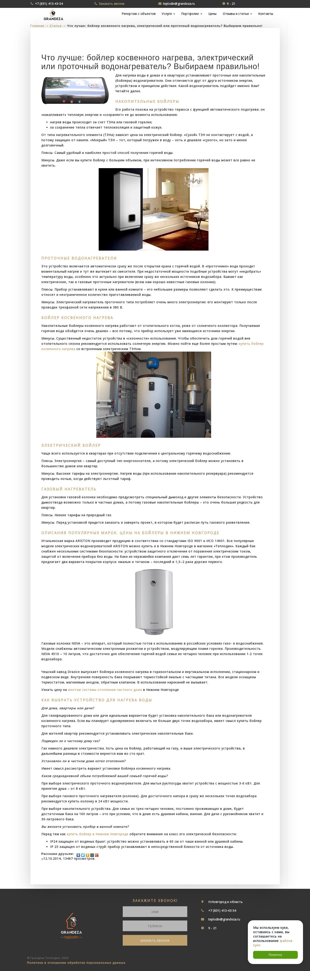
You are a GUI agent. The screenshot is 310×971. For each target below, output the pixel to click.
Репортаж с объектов (139, 14)
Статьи (56, 26)
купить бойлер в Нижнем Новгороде (97, 834)
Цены (212, 14)
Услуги (168, 14)
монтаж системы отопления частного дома (105, 690)
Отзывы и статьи (237, 14)
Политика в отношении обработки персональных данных (76, 962)
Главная (37, 26)
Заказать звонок (111, 4)
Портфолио (191, 14)
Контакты (265, 14)
